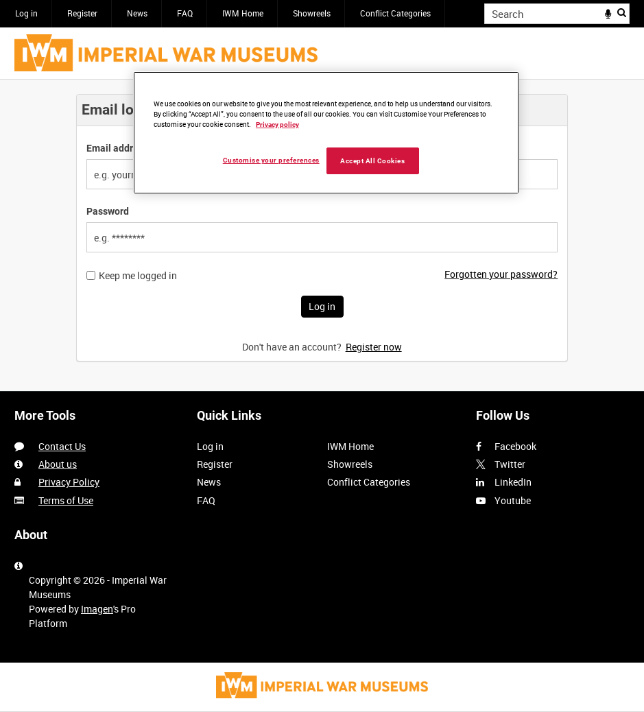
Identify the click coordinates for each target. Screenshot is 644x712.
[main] (322, 235)
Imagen (97, 608)
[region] (326, 133)
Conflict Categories (395, 13)
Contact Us (62, 446)
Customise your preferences (271, 160)
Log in (26, 13)
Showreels (312, 13)
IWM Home (242, 13)
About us (57, 464)
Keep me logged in (138, 276)
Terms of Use (65, 500)
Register (82, 13)
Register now (374, 346)
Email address (117, 148)
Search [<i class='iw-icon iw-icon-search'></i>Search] (621, 12)
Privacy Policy (68, 481)
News (137, 13)
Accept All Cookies (372, 161)
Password (107, 211)
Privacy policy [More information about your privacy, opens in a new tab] (277, 124)
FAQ (185, 13)
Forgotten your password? (501, 274)
